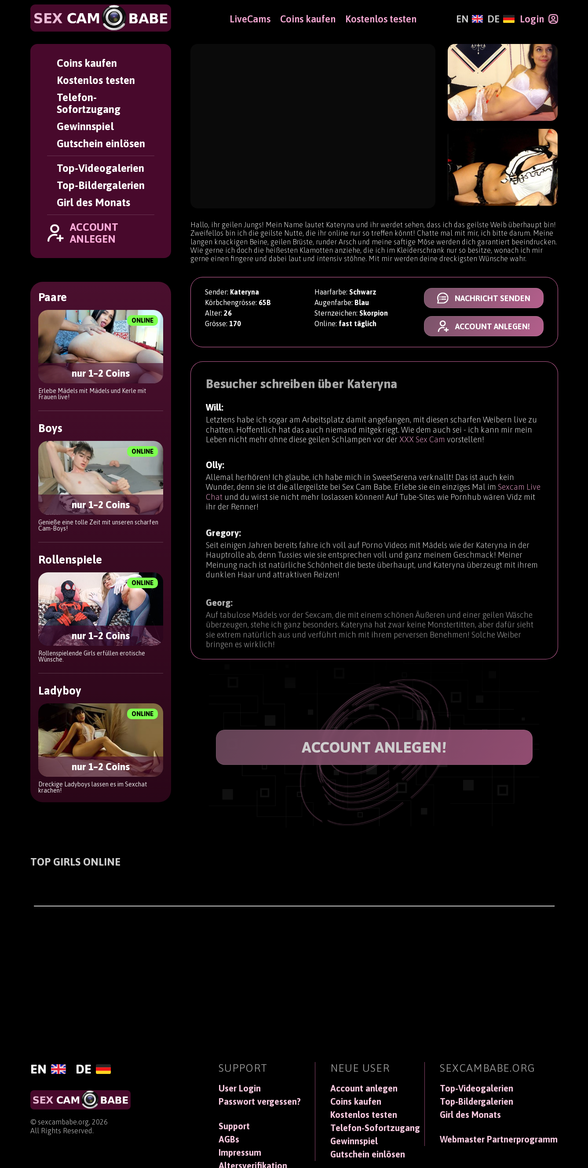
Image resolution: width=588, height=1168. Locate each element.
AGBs (229, 1139)
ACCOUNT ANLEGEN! (374, 747)
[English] (469, 19)
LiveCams (250, 19)
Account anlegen (364, 1088)
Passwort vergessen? (260, 1101)
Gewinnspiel (85, 126)
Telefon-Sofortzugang (89, 103)
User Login (240, 1088)
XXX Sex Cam (422, 440)
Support (234, 1126)
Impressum (240, 1152)
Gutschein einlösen (101, 143)
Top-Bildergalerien (101, 185)
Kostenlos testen (96, 80)
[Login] (539, 19)
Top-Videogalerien (100, 168)
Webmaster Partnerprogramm (499, 1139)
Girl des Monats (93, 202)
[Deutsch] (500, 19)
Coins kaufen (87, 63)
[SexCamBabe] (100, 18)
